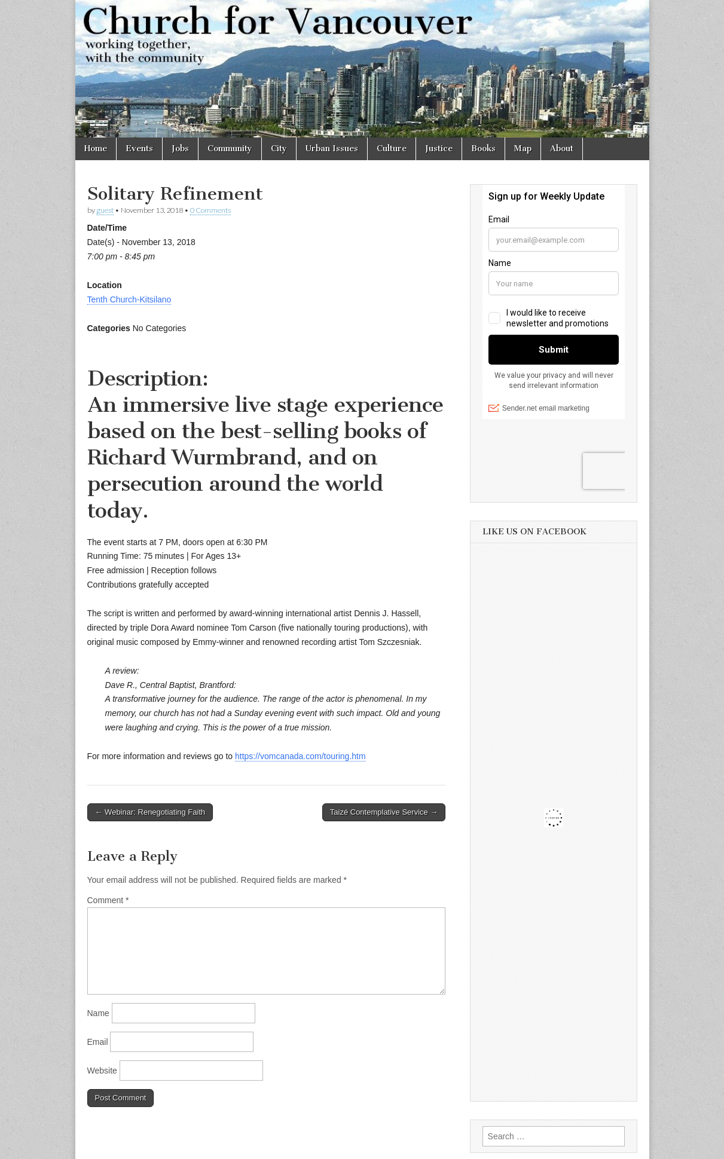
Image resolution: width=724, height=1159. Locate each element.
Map (522, 148)
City (279, 148)
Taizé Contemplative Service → (384, 812)
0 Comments (210, 210)
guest (105, 210)
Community (229, 148)
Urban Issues (332, 148)
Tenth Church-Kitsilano (129, 299)
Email (97, 1042)
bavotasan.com (611, 1146)
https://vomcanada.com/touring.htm (300, 756)
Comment (108, 900)
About (561, 148)
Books (483, 148)
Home (95, 148)
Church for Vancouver (179, 1146)
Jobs (180, 148)
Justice (439, 148)
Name (98, 1013)
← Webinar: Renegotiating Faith (150, 812)
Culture (392, 148)
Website (102, 1070)
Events (139, 148)
